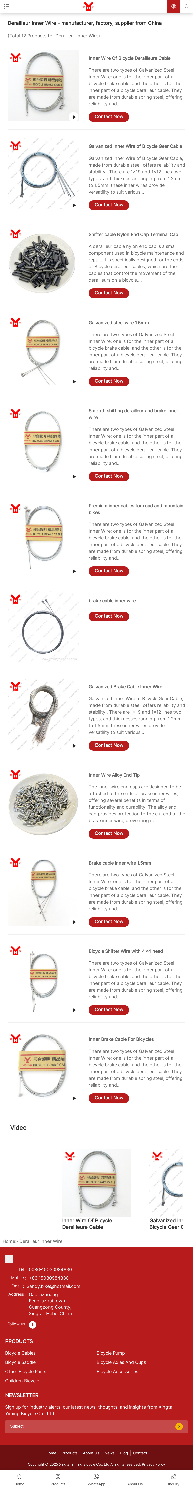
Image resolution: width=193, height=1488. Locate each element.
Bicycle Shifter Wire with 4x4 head (126, 951)
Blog (124, 1453)
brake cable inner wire (112, 600)
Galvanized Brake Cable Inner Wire (125, 686)
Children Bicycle (22, 1380)
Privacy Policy (153, 1464)
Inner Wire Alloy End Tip (114, 775)
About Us (91, 1453)
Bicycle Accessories (117, 1371)
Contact (140, 1453)
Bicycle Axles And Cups (121, 1362)
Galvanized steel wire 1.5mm (119, 322)
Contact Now (109, 116)
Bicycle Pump (110, 1353)
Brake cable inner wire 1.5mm (120, 863)
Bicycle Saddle (20, 1362)
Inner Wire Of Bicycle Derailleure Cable (129, 58)
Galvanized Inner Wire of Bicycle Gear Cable (135, 146)
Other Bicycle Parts (25, 1371)
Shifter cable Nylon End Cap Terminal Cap (133, 234)
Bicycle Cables (20, 1353)
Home (9, 1241)
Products (70, 1453)
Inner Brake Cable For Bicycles (121, 1039)
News (110, 1453)
